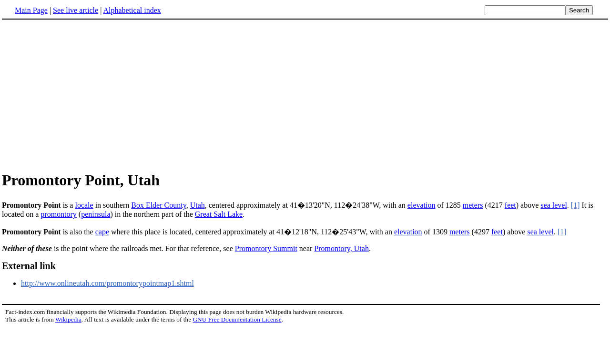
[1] (575, 205)
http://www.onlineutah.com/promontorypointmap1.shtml (107, 283)
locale (84, 205)
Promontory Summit (266, 248)
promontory (59, 214)
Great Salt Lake (219, 214)
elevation (421, 205)
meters (473, 205)
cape (102, 232)
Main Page (31, 10)
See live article (75, 10)
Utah (197, 205)
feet (510, 205)
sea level (553, 205)
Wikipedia (68, 319)
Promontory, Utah (341, 248)
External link (29, 266)
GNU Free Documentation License (237, 319)
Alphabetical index (132, 10)
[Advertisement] (82, 94)
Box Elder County (158, 205)
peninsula (95, 214)
